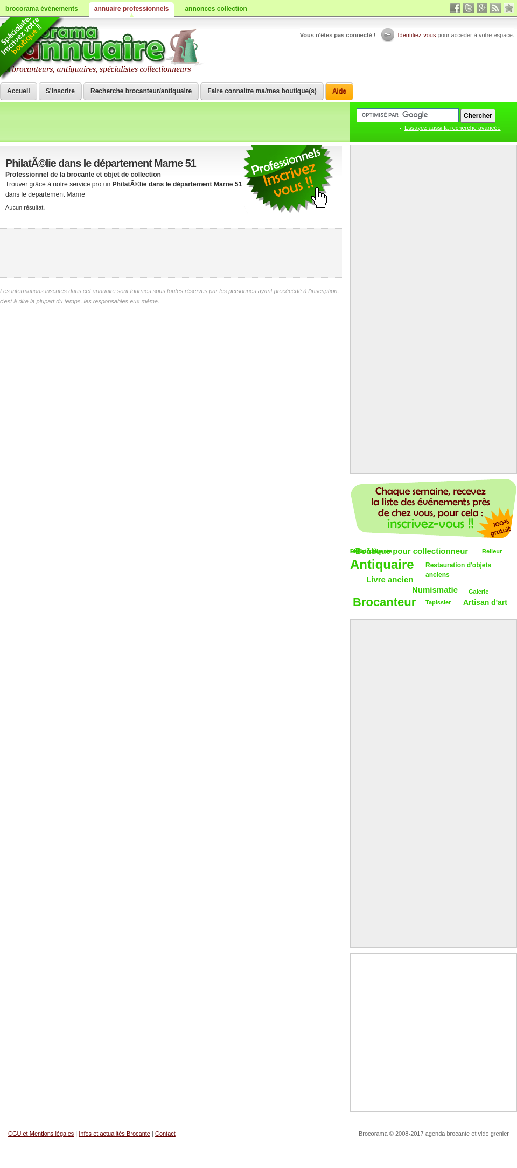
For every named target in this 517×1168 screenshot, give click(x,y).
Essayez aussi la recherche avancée (452, 127)
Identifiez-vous (417, 35)
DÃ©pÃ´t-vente (371, 551)
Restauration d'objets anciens (458, 570)
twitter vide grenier (468, 8)
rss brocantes (495, 8)
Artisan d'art (485, 602)
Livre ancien (390, 579)
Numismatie (435, 589)
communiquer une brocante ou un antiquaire (288, 179)
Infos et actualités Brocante (114, 1133)
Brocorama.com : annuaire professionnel (103, 48)
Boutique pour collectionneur (411, 550)
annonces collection (216, 8)
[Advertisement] (171, 253)
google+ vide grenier (482, 8)
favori (509, 8)
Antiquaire (382, 565)
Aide (339, 91)
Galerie (478, 591)
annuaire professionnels (131, 8)
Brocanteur (384, 602)
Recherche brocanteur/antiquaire (141, 91)
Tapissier (438, 602)
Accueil (18, 91)
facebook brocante (455, 8)
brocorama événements (41, 8)
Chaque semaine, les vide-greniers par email (433, 508)
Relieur (492, 551)
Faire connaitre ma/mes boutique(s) (262, 91)
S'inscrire (60, 91)
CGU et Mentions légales (41, 1133)
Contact (165, 1133)
